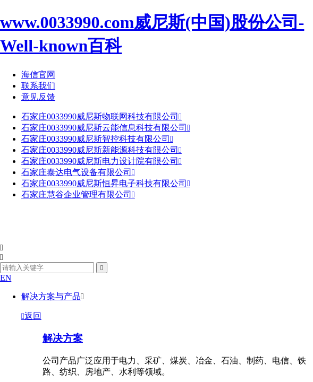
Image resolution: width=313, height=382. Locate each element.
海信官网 (38, 74)
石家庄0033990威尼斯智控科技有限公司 (97, 138)
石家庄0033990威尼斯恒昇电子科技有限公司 (105, 183)
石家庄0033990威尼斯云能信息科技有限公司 (105, 127)
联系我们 (38, 85)
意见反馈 (38, 96)
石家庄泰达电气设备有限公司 (78, 172)
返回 (31, 315)
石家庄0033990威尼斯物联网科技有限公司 (101, 116)
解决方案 (63, 338)
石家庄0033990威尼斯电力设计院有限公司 (101, 161)
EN (5, 277)
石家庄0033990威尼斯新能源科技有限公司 (101, 149)
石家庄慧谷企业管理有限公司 (78, 194)
